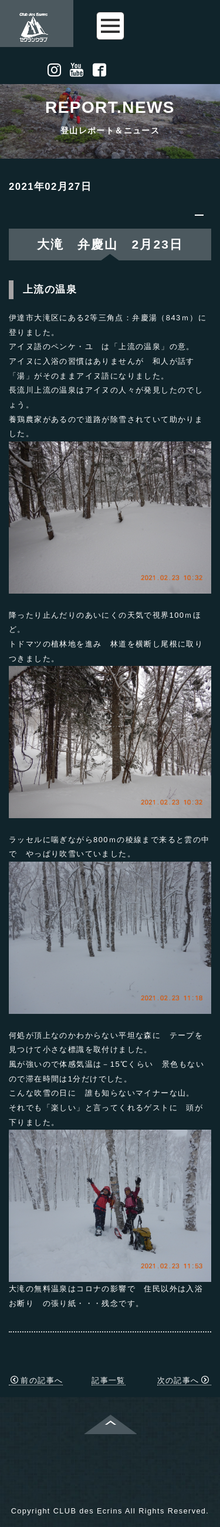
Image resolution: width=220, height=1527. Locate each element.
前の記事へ (37, 1380)
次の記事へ (183, 1380)
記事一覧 (109, 1380)
